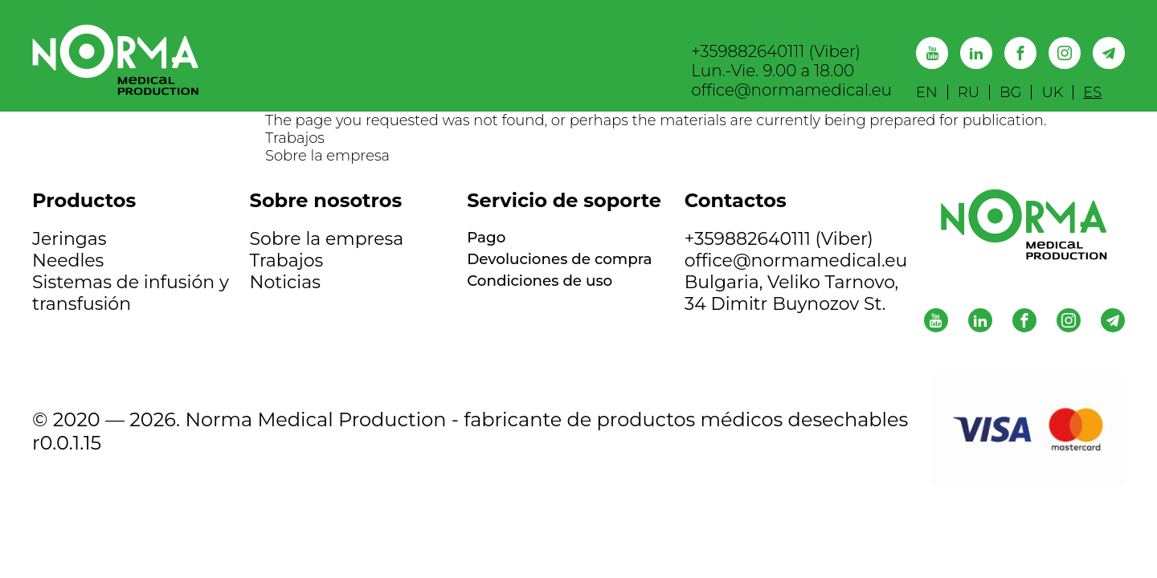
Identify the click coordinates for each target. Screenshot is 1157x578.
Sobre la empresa (327, 156)
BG (1010, 92)
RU (968, 92)
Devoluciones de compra (540, 271)
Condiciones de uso (553, 304)
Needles (68, 260)
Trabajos (295, 138)
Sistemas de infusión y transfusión (130, 293)
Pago (490, 239)
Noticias (285, 282)
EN (927, 92)
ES (1092, 92)
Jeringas (69, 239)
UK (1052, 92)
